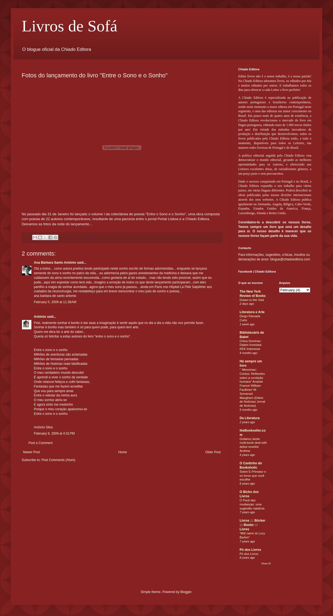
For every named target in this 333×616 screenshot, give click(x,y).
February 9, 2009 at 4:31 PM (54, 433)
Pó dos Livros (250, 550)
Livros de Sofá (69, 26)
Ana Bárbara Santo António (55, 262)
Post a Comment (40, 443)
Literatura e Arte (252, 312)
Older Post (213, 452)
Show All (266, 563)
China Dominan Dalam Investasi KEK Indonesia (251, 345)
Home (122, 452)
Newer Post (31, 452)
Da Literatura (250, 418)
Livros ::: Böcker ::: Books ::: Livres (252, 525)
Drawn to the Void (252, 300)
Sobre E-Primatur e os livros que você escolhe (253, 475)
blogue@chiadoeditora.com (290, 259)
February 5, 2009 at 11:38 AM (55, 302)
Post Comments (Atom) (58, 460)
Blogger (185, 592)
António (40, 317)
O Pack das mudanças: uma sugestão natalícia (252, 504)
